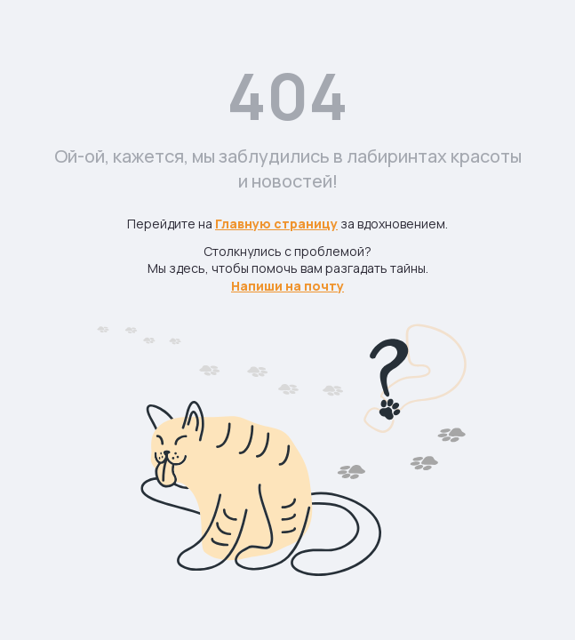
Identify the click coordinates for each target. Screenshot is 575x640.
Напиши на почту (287, 285)
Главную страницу (276, 223)
